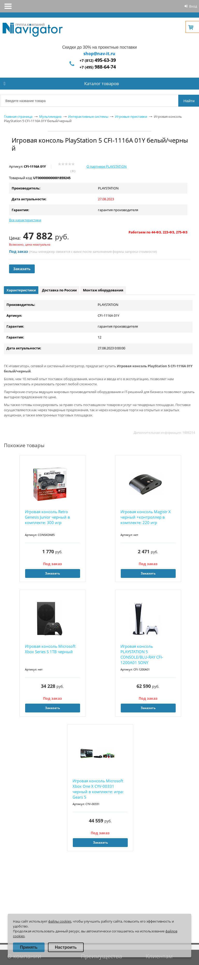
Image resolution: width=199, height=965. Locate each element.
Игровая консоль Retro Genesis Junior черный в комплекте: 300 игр (47, 517)
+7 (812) (98, 60)
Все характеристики (25, 220)
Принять (29, 947)
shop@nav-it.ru (99, 53)
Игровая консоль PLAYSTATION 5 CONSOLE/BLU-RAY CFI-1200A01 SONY (141, 654)
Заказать (22, 268)
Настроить (66, 947)
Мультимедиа (50, 116)
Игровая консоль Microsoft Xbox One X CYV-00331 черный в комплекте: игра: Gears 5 (98, 789)
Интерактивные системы (88, 116)
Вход (193, 6)
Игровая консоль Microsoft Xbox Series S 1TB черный (50, 649)
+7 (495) (98, 67)
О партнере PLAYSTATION (107, 166)
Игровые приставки (131, 116)
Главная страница (18, 116)
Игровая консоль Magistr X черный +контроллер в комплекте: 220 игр (145, 517)
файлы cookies (59, 921)
